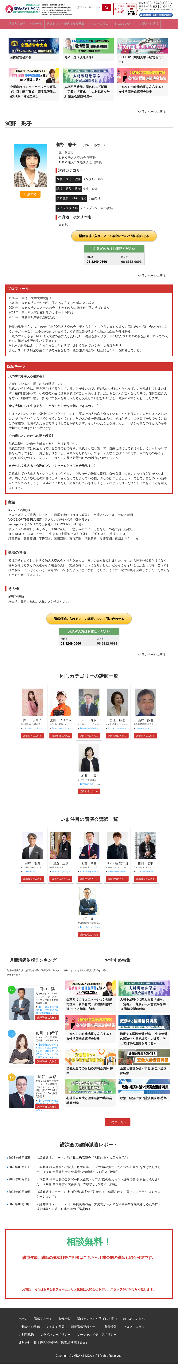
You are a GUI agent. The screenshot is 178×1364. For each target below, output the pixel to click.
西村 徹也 (145, 720)
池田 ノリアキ (61, 720)
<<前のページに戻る (152, 112)
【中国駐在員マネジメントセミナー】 (150, 729)
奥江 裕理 (117, 720)
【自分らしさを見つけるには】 (63, 872)
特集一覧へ (119, 1122)
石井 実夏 (89, 776)
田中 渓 (47, 989)
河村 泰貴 (32, 863)
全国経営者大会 (20, 57)
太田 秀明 (89, 720)
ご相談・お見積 (157, 24)
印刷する (30, 195)
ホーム (23, 1319)
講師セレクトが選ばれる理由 (69, 24)
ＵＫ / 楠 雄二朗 (117, 863)
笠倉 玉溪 (60, 863)
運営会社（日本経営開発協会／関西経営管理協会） (54, 1343)
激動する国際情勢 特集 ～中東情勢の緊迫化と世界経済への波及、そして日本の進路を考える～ (143, 1039)
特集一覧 (37, 24)
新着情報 (111, 1327)
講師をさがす (16, 24)
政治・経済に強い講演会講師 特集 (143, 1098)
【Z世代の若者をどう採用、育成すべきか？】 (153, 872)
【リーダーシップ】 (30, 872)
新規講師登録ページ (84, 1327)
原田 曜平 (145, 863)
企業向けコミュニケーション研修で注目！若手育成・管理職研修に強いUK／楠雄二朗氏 (33, 92)
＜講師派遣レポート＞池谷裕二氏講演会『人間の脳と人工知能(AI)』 (82, 1158)
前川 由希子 (47, 1033)
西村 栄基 (89, 863)
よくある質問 (55, 1327)
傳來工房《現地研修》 (79, 57)
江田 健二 (89, 919)
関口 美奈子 (32, 720)
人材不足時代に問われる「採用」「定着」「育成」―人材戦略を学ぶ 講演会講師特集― (87, 92)
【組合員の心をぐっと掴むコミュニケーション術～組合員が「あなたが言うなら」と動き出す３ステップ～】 (47, 1051)
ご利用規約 (26, 1335)
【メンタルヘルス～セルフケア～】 (121, 729)
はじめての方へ (130, 24)
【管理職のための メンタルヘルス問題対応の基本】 (99, 784)
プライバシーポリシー (55, 1335)
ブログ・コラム (104, 24)
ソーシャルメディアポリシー (97, 1335)
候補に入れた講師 (121, 9)
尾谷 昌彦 (47, 1077)
